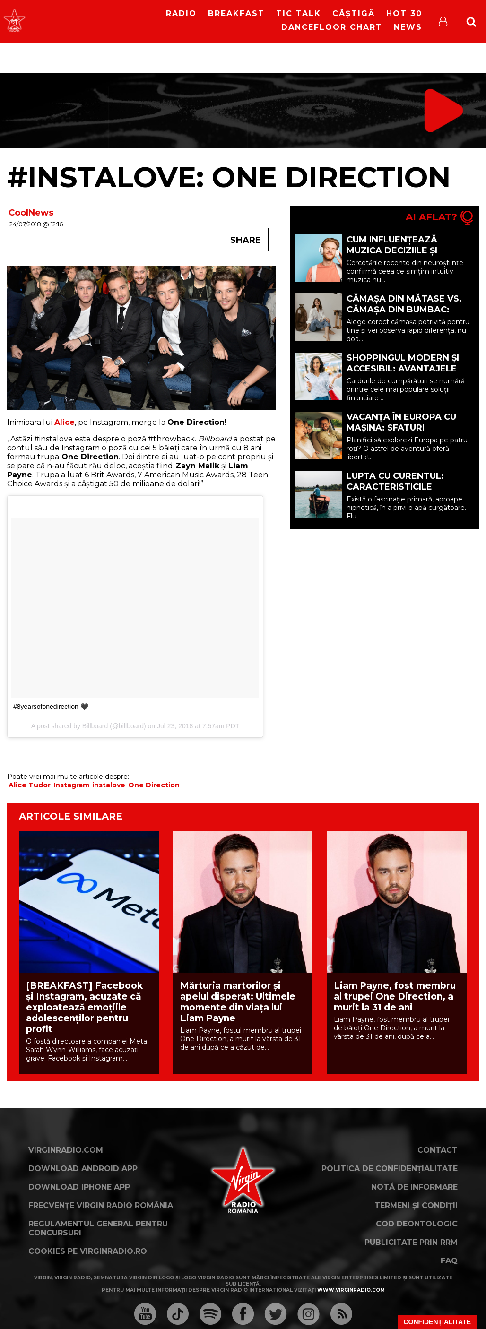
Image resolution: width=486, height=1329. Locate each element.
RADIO (181, 13)
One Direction (154, 785)
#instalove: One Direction (229, 177)
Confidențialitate (437, 1322)
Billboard (95, 726)
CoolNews (31, 212)
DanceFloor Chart (331, 27)
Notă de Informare (414, 1186)
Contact (437, 1150)
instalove (108, 785)
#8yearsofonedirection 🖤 (50, 706)
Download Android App (83, 1168)
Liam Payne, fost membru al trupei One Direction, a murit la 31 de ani (395, 996)
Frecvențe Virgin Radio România (100, 1205)
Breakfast (236, 13)
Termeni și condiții (416, 1205)
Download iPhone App (79, 1186)
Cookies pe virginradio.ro (87, 1251)
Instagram (71, 785)
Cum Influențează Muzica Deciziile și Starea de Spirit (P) (395, 250)
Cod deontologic (417, 1223)
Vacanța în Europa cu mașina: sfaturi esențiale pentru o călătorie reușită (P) (401, 433)
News (408, 27)
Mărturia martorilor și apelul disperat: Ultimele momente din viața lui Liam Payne (237, 1002)
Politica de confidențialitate (389, 1168)
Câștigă (353, 13)
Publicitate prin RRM (411, 1242)
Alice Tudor (30, 785)
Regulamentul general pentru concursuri (98, 1228)
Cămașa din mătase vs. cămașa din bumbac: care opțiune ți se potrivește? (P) (404, 315)
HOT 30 (404, 13)
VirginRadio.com (65, 1150)
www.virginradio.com (351, 1290)
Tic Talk (298, 13)
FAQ (449, 1260)
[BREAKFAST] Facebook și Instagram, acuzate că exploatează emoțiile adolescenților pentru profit (84, 1007)
